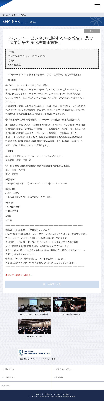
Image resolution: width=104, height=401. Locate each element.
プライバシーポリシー (64, 369)
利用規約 (59, 377)
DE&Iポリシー (9, 377)
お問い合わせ (9, 369)
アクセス (7, 386)
